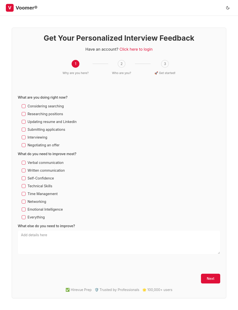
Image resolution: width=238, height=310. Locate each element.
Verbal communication (46, 162)
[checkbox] (24, 106)
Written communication (46, 170)
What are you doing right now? (42, 97)
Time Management (42, 194)
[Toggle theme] (227, 8)
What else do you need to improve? (46, 226)
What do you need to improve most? (47, 154)
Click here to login (135, 49)
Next (210, 278)
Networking (37, 201)
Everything (36, 217)
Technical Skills (40, 186)
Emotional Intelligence (45, 209)
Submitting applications (46, 129)
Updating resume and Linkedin (52, 122)
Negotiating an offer (44, 145)
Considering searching (46, 106)
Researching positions (45, 114)
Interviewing (37, 137)
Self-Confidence (41, 178)
